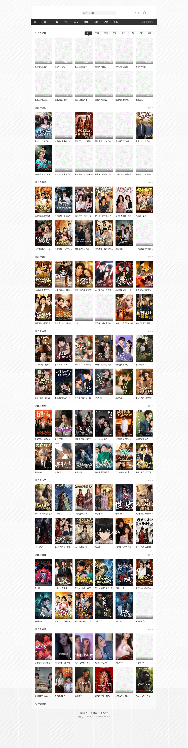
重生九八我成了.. (101, 100)
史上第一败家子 (142, 216)
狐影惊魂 (119, 621)
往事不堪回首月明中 (144, 547)
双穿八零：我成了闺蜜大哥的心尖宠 (89, 216)
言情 (76, 22)
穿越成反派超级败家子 (43, 216)
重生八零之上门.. (41, 100)
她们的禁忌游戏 (101, 663)
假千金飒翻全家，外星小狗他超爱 (68, 398)
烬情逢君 (58, 514)
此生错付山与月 (101, 439)
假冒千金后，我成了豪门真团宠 (47, 398)
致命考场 (78, 472)
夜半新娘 (38, 588)
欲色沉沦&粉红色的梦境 (44, 663)
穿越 (56, 22)
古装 (96, 22)
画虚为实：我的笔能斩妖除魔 (147, 588)
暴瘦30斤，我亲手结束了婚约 (66, 365)
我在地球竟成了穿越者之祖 (45, 290)
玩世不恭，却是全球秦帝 (44, 439)
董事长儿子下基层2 (143, 323)
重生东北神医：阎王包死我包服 (87, 588)
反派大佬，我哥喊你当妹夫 (126, 547)
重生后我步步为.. (61, 100)
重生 (46, 22)
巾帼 (77, 323)
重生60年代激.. (141, 67)
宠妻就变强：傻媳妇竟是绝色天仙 (68, 323)
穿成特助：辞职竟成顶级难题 (147, 290)
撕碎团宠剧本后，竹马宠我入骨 (148, 439)
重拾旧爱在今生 (81, 100)
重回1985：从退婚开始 (145, 141)
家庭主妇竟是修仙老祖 (124, 323)
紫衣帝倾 (98, 514)
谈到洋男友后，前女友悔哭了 (106, 365)
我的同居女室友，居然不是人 (127, 290)
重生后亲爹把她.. (122, 100)
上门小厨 (119, 663)
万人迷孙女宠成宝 (123, 472)
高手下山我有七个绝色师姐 (105, 323)
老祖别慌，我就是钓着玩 (105, 249)
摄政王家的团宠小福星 (43, 514)
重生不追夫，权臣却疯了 (84, 141)
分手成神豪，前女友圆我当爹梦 (47, 365)
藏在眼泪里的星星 (102, 472)
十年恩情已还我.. (122, 67)
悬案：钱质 (120, 588)
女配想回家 (59, 439)
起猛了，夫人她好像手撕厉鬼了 (67, 621)
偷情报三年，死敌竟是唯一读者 (107, 290)
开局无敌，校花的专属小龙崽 (66, 216)
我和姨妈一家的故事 (63, 663)
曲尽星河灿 (140, 663)
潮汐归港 (98, 398)
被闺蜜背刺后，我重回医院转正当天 (49, 174)
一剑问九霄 (39, 547)
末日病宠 (119, 249)
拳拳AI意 (58, 472)
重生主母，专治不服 (144, 174)
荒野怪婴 (98, 621)
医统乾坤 (38, 621)
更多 (150, 108)
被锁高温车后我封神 (123, 439)
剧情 (116, 22)
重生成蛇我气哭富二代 (104, 588)
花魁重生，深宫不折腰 (84, 174)
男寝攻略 (38, 472)
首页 (36, 22)
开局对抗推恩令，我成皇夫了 (46, 249)
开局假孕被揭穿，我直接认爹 (86, 398)
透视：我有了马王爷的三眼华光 (148, 472)
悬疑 (106, 22)
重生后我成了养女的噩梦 (125, 141)
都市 (86, 22)
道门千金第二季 (81, 547)
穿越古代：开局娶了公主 (64, 249)
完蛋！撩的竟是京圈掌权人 (85, 290)
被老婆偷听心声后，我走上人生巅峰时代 (91, 249)
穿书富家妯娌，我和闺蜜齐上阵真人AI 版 (131, 216)
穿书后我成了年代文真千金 (146, 249)
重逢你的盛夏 (100, 67)
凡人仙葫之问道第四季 (144, 514)
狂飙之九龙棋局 (61, 588)
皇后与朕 (119, 398)
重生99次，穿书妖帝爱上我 (45, 141)
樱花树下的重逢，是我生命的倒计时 (109, 174)
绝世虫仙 (119, 514)
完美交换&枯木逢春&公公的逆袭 (87, 663)
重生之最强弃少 (41, 67)
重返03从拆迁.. (60, 67)
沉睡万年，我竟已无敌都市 (45, 323)
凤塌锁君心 (140, 621)
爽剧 (66, 22)
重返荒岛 (139, 100)
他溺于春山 (140, 365)
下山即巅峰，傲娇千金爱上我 (147, 398)
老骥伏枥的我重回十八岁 (125, 174)
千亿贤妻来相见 (122, 365)
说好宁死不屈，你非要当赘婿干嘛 (68, 547)
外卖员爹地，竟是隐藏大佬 (65, 290)
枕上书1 (98, 547)
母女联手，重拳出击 (83, 365)
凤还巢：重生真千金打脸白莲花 (67, 174)
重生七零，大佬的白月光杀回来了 (108, 141)
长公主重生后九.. (81, 67)
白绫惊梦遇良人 (81, 514)
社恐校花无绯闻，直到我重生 (66, 141)
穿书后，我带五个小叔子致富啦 (107, 216)
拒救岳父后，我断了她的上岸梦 (87, 439)
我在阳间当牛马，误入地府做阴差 (88, 621)
